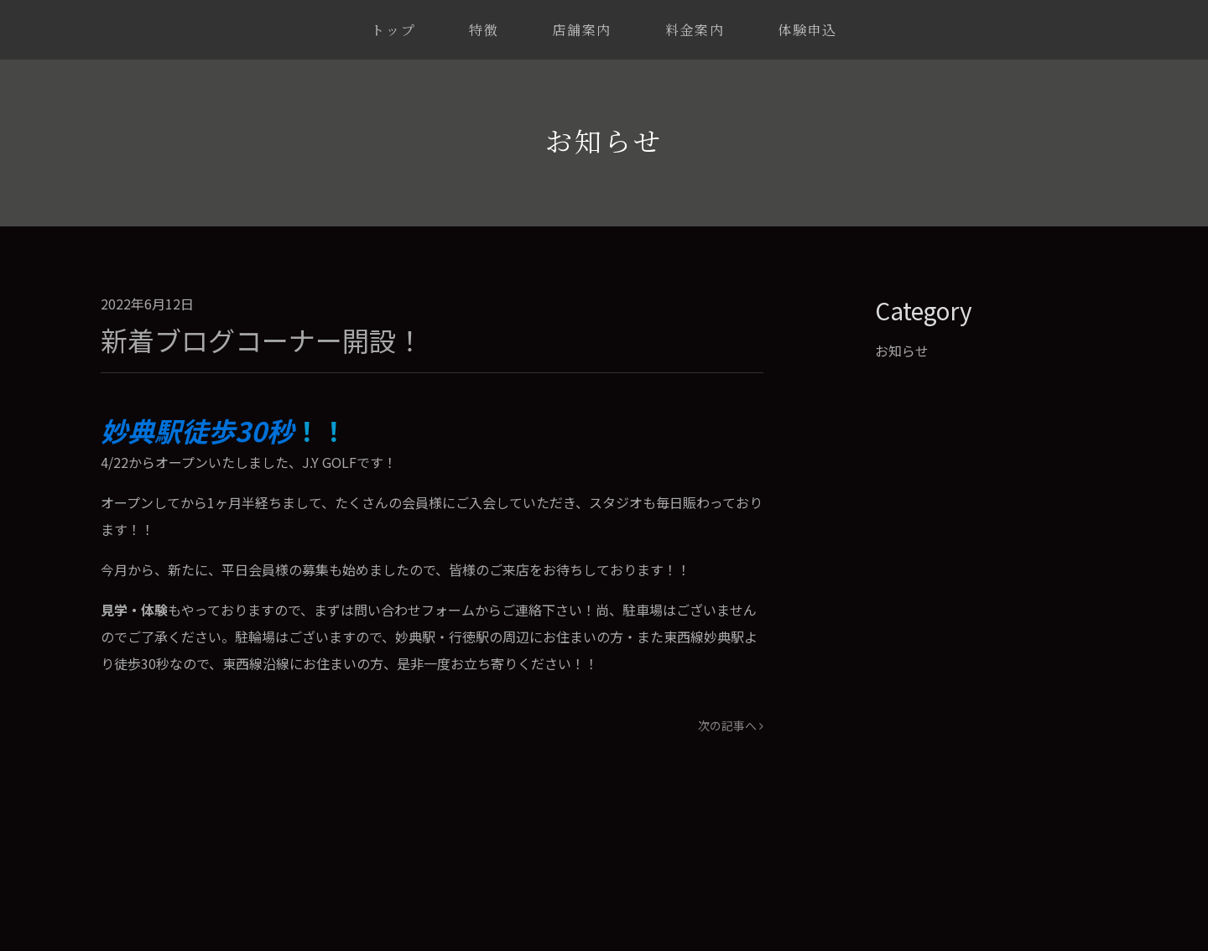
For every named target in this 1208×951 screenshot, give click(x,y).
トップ (393, 30)
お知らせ (902, 350)
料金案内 (694, 30)
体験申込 (807, 30)
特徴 (483, 30)
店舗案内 (581, 30)
